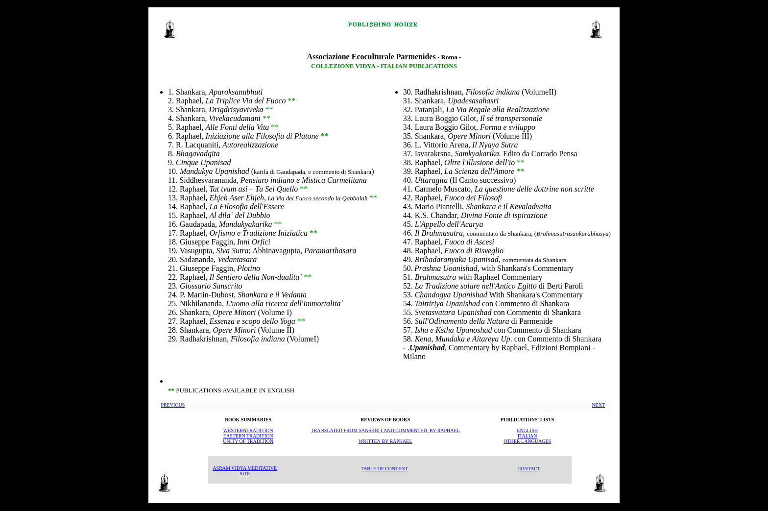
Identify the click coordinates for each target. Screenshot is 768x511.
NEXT (598, 405)
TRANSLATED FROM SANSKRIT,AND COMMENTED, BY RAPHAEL (385, 430)
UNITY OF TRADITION (248, 441)
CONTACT (528, 468)
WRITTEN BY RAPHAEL (385, 441)
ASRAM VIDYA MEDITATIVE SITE (245, 470)
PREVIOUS (173, 405)
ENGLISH (527, 430)
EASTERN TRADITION (248, 435)
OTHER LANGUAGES (527, 441)
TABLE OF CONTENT (384, 468)
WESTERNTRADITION (248, 430)
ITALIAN (527, 435)
